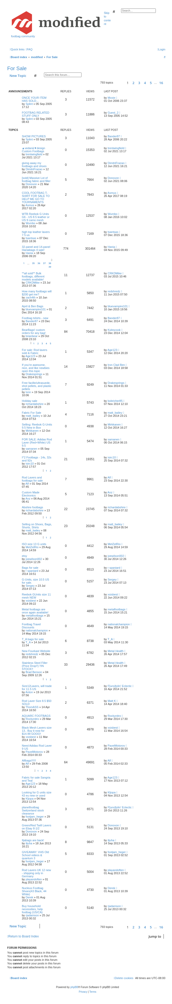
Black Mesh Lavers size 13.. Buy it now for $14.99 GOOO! (37, 730)
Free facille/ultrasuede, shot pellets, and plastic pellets (36, 386)
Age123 (30, 356)
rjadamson (32, 915)
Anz (27, 498)
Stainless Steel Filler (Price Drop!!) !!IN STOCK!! (35, 666)
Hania (29, 253)
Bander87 (114, 136)
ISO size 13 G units (34, 544)
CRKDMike (33, 282)
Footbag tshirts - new (35, 318)
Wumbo (30, 223)
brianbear (32, 336)
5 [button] (151, 82)
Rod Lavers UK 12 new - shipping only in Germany (36, 873)
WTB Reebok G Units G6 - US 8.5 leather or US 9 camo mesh (36, 217)
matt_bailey (33, 415)
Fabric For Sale (31, 412)
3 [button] (139, 82)
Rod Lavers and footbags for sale (32, 479)
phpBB (74, 987)
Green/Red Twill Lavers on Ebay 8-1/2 (36, 827)
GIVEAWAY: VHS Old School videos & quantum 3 (35, 855)
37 (44, 263)
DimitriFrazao (34, 169)
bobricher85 (115, 400)
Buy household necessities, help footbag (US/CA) (32, 909)
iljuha (29, 843)
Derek (29, 897)
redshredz (114, 291)
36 (39, 263)
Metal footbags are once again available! (35, 611)
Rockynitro (32, 718)
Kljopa (30, 798)
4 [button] (145, 82)
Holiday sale (29, 400)
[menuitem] (29, 49)
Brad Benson (34, 672)
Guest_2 (113, 112)
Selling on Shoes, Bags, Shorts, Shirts (37, 526)
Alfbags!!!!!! (29, 760)
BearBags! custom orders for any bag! (34, 331)
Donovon (31, 184)
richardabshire (35, 403)
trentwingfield (34, 154)
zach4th (31, 297)
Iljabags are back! (33, 840)
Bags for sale (30, 567)
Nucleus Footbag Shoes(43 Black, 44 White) (34, 891)
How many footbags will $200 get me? (37, 293)
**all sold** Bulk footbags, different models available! (33, 276)
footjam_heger (35, 816)
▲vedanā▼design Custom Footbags (33, 150)
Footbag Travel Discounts (31, 626)
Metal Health (116, 651)
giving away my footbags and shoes (34, 164)
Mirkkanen (32, 430)
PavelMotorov (34, 751)
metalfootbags (34, 615)
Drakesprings (34, 374)
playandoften (34, 879)
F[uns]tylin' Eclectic (120, 686)
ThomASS (31, 707)
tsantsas (31, 238)
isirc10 (30, 463)
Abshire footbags (32, 507)
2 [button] (133, 82)
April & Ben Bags (32, 306)
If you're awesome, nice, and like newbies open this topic (36, 368)
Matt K (112, 700)
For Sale (17, 68)
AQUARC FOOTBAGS (36, 715)
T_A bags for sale (33, 639)
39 (50, 266)
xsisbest (31, 600)
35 (33, 263)
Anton (29, 692)
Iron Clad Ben (116, 364)
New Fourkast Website (36, 651)
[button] (119, 83)
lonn (28, 392)
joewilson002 (34, 558)
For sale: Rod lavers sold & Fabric (34, 351)
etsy (24, 555)
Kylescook (114, 329)
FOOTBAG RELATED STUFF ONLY (35, 114)
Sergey (30, 585)
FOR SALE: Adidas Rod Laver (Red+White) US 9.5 (37, 442)
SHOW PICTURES (34, 136)
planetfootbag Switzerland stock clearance (33, 810)
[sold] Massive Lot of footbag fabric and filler (36, 179)
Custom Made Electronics (30, 494)
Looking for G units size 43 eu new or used (36, 794)
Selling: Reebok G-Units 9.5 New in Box (37, 426)
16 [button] (161, 82)
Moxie (111, 97)
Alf (27, 483)
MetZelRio (32, 547)
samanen (31, 448)
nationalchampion (37, 630)
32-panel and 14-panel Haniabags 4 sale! (36, 248)
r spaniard (32, 570)
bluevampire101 (36, 309)
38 (50, 263)
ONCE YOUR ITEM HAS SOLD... (34, 99)
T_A (28, 642)
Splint (29, 103)
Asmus (29, 205)
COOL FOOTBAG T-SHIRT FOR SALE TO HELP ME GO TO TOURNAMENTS (36, 197)
